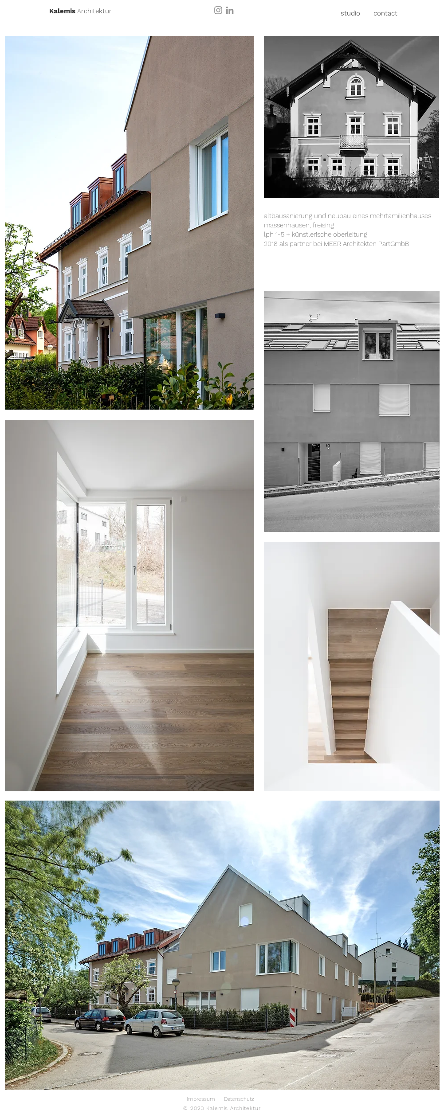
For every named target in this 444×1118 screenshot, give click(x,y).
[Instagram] (218, 10)
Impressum (201, 1099)
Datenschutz (239, 1099)
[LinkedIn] (229, 10)
